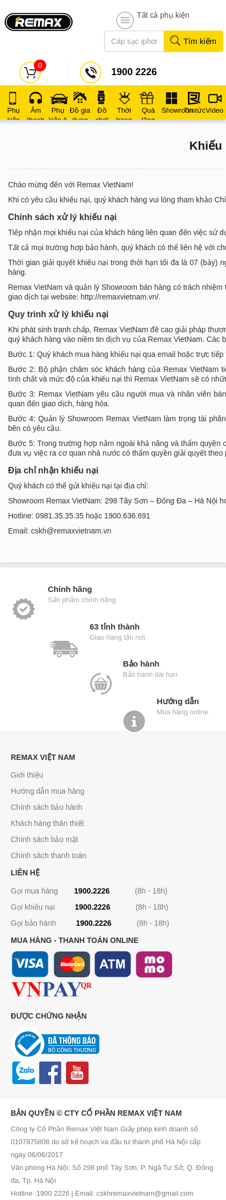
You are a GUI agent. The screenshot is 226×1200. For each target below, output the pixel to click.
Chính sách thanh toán (48, 855)
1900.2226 (92, 891)
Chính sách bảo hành (46, 807)
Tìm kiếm (193, 41)
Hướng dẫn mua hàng (47, 791)
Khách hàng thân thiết (47, 823)
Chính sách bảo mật (44, 839)
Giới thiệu (27, 775)
